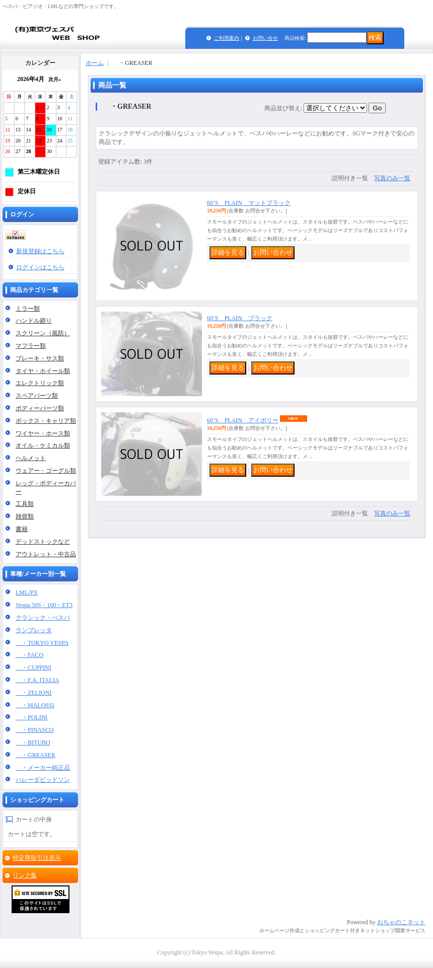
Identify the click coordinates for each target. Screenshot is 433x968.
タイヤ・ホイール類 (43, 371)
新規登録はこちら (40, 251)
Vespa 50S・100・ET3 (44, 605)
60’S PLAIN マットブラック (249, 202)
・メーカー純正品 (43, 767)
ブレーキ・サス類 (40, 358)
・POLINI (31, 717)
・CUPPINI (33, 667)
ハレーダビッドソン (43, 779)
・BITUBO (33, 742)
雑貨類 (25, 516)
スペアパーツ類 (37, 395)
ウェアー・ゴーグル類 (46, 470)
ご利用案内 (226, 38)
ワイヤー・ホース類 (43, 433)
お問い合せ (265, 38)
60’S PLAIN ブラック (239, 318)
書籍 (22, 529)
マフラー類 (31, 345)
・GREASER (35, 755)
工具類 (25, 503)
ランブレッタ (34, 630)
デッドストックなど (43, 541)
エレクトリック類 (40, 383)
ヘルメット (31, 458)
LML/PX (27, 592)
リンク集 (25, 875)
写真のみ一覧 (392, 178)
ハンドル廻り (34, 320)
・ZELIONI (33, 692)
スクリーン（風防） (43, 333)
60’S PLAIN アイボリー (242, 420)
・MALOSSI (35, 705)
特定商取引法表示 (37, 857)
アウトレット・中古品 (46, 554)
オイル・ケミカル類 (43, 445)
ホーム (95, 62)
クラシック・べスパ (43, 617)
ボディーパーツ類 (40, 408)
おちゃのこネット (401, 922)
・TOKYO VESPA (42, 642)
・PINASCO (34, 729)
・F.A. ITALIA (37, 680)
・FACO (29, 654)
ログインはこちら (40, 267)
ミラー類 (28, 308)
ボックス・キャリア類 (46, 420)
